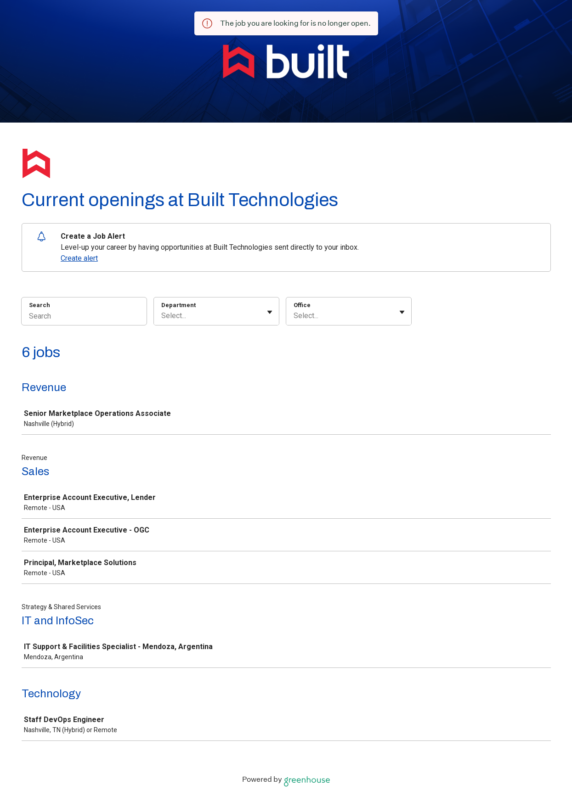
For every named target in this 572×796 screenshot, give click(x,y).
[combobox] (162, 316)
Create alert (79, 258)
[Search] (84, 317)
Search (40, 305)
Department (178, 305)
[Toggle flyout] (269, 312)
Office (302, 305)
